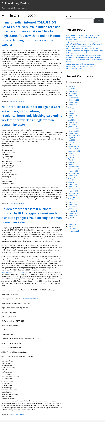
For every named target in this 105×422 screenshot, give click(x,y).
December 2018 (73, 211)
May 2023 (71, 118)
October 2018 (73, 213)
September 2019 (74, 193)
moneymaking (73, 224)
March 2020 (72, 184)
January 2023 (73, 127)
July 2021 (71, 155)
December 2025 (73, 98)
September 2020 (74, 173)
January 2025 (73, 116)
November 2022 (74, 131)
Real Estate (72, 229)
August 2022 (72, 138)
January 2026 (73, 96)
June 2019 (71, 200)
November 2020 (74, 169)
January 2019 (73, 209)
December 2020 (73, 167)
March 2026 (72, 91)
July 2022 (71, 140)
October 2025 (73, 102)
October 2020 (73, 171)
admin (22, 101)
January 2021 (73, 164)
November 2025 (74, 100)
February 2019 (73, 207)
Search (68, 17)
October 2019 (73, 191)
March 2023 (72, 122)
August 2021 (72, 153)
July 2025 (71, 107)
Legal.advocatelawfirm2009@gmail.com (14, 272)
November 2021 (74, 147)
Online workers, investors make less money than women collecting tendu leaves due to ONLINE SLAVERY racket (83, 37)
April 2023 (71, 120)
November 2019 (74, 189)
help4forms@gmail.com (30, 299)
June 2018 (71, 218)
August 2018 (72, 215)
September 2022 (74, 135)
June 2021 (71, 158)
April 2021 (71, 162)
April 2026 (71, 89)
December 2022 (73, 129)
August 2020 (72, 175)
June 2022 (71, 142)
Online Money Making (15, 3)
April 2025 (71, 113)
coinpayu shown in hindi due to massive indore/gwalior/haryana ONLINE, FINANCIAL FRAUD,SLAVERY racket (81, 66)
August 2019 (72, 195)
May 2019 (71, 202)
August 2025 (72, 104)
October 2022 (73, 133)
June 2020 (71, 180)
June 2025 (71, 109)
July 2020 (71, 178)
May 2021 (71, 160)
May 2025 (71, 111)
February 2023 (73, 124)
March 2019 (72, 204)
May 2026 (71, 87)
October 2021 (73, 149)
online (70, 227)
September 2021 (74, 151)
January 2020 (73, 187)
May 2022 (71, 144)
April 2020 (71, 182)
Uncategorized (73, 231)
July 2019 (71, 198)
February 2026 (73, 93)
